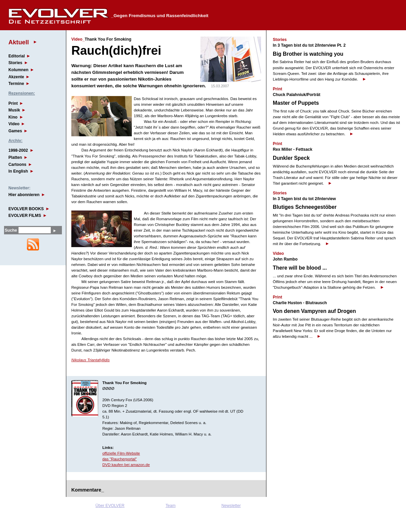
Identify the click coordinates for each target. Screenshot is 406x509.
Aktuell (18, 42)
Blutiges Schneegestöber (305, 207)
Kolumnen (18, 69)
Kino (12, 117)
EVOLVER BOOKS (26, 208)
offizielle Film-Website (121, 453)
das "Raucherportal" (119, 459)
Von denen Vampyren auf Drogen (314, 311)
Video (14, 124)
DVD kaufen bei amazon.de (126, 465)
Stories (15, 62)
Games (15, 131)
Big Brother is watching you (308, 54)
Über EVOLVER (110, 505)
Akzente (16, 77)
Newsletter (231, 505)
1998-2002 (18, 150)
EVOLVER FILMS (24, 215)
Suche (11, 230)
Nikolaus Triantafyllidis (90, 360)
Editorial (16, 56)
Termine (16, 83)
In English (18, 171)
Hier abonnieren (24, 194)
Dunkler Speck (291, 158)
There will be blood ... (300, 268)
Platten (15, 157)
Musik (14, 110)
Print (13, 103)
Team (170, 505)
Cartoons (17, 164)
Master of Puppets (296, 103)
